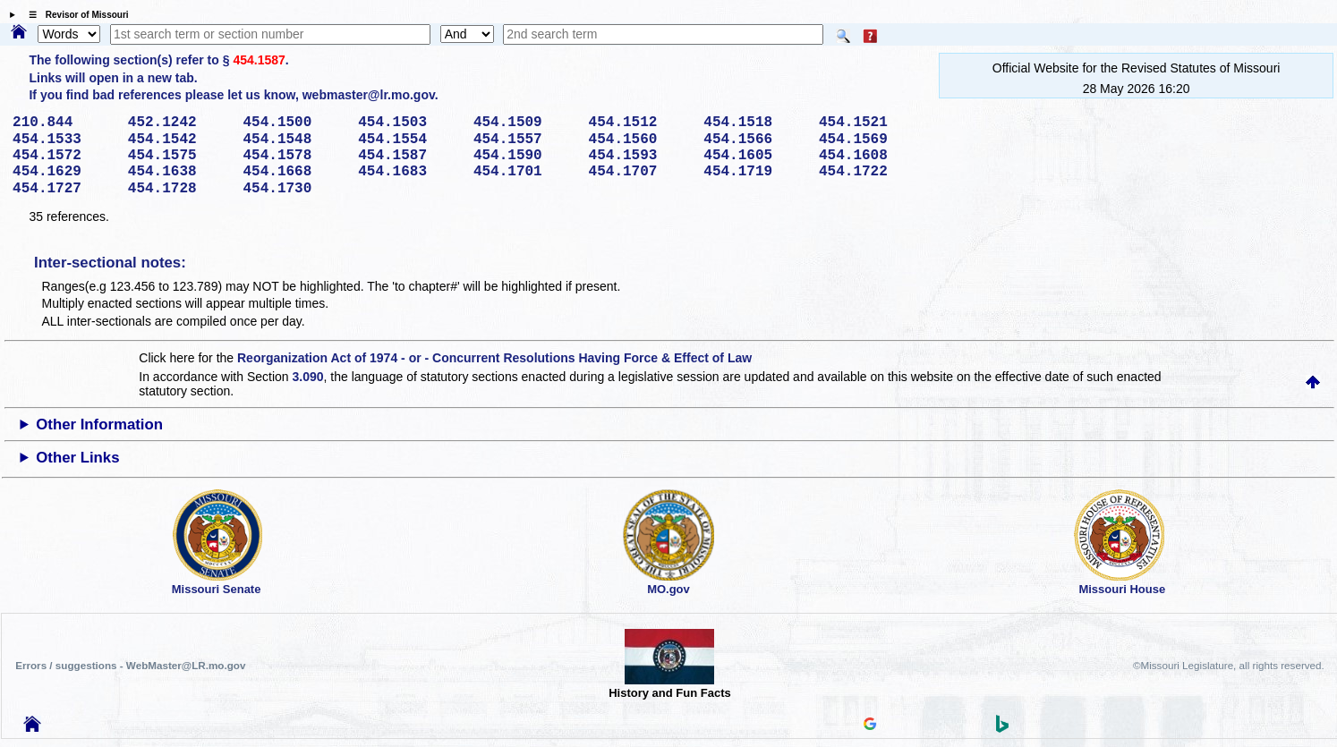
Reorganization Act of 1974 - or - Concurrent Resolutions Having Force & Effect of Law (494, 358)
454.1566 (754, 139)
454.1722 (870, 172)
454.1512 (640, 122)
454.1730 (294, 189)
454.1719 (754, 172)
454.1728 (179, 189)
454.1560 (640, 139)
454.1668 (294, 172)
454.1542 (179, 139)
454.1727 (64, 189)
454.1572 (64, 156)
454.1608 (870, 156)
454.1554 (409, 139)
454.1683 (409, 172)
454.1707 (640, 172)
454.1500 (294, 122)
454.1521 (870, 122)
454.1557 (524, 139)
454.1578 (294, 156)
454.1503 (409, 122)
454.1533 (64, 139)
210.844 (64, 122)
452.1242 (179, 122)
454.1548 (294, 139)
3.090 (308, 376)
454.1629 (64, 172)
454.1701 (524, 172)
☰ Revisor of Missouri (74, 15)
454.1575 (179, 156)
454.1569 (870, 139)
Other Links (77, 457)
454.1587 (259, 60)
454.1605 (754, 156)
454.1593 (640, 156)
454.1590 (524, 156)
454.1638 (179, 172)
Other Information (99, 424)
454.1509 (524, 122)
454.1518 (754, 122)
